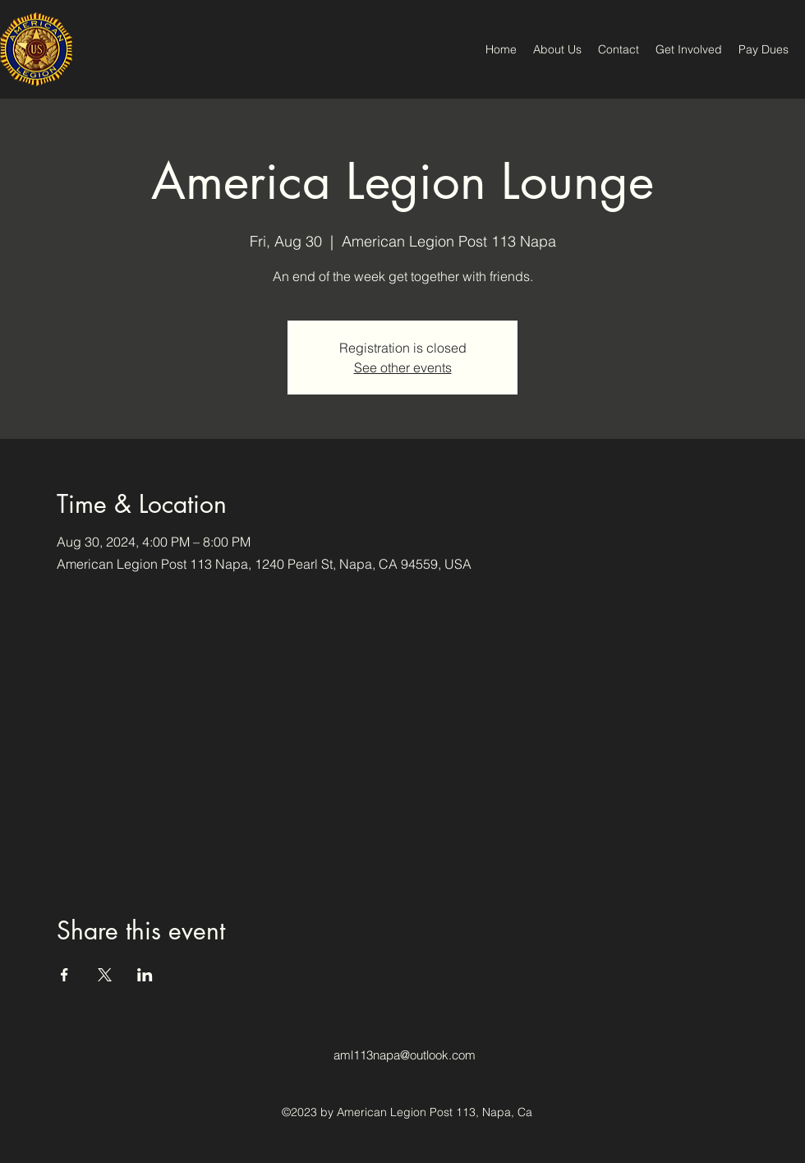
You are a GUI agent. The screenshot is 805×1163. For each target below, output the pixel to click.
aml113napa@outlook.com (405, 1055)
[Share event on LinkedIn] (145, 974)
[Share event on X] (105, 974)
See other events (403, 367)
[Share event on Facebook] (64, 974)
